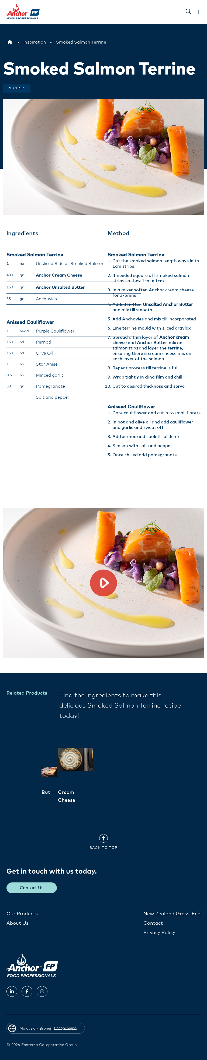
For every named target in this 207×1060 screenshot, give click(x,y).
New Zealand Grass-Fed (172, 913)
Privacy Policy (159, 932)
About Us (17, 923)
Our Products (22, 913)
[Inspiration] (34, 42)
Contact (153, 923)
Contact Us (32, 887)
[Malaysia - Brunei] (9, 42)
